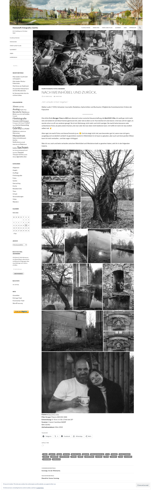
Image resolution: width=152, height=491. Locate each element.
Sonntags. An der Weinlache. (88, 469)
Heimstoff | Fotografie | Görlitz (25, 28)
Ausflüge (15, 178)
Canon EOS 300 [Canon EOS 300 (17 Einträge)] (20, 115)
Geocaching (16, 188)
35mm (45, 454)
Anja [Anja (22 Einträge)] (25, 109)
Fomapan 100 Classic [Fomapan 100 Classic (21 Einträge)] (18, 124)
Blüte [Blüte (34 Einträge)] (14, 115)
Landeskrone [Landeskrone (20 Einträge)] (22, 134)
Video (14, 203)
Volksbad (128, 456)
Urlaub (15, 198)
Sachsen (99, 456)
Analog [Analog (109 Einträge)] (16, 109)
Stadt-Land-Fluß (107, 27)
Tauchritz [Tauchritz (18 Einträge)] (15, 157)
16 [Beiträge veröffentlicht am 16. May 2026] (26, 229)
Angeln (15, 175)
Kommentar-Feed (17, 304)
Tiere (14, 196)
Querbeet (118, 27)
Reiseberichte (16, 193)
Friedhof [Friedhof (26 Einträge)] (27, 124)
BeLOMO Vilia (53, 414)
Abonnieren (18, 277)
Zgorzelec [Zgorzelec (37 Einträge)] (19, 162)
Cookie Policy (40, 488)
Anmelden (15, 299)
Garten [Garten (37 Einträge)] (18, 127)
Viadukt (113, 456)
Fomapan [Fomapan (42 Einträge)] (26, 122)
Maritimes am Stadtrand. (19, 86)
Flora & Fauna (85, 27)
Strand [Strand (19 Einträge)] (25, 155)
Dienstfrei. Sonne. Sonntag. (88, 476)
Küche (14, 191)
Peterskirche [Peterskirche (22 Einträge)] (16, 148)
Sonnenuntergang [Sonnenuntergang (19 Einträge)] (19, 155)
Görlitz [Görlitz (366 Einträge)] (17, 130)
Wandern (61, 88)
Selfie (106, 456)
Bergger (85, 454)
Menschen (96, 27)
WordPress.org (17, 306)
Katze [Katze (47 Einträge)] (15, 134)
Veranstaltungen (17, 201)
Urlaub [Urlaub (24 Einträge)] (25, 160)
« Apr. (14, 237)
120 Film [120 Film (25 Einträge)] (21, 106)
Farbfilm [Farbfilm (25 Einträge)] (26, 115)
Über (125, 27)
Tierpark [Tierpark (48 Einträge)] (21, 157)
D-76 (107, 454)
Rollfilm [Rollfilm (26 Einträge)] (15, 152)
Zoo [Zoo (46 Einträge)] (25, 162)
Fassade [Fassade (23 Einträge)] (15, 117)
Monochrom (64, 456)
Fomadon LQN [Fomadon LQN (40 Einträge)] (17, 122)
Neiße (80, 456)
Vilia (120, 456)
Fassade (114, 454)
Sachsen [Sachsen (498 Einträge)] (22, 152)
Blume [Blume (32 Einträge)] (27, 112)
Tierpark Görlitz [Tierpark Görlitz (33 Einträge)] (18, 160)
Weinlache (56, 459)
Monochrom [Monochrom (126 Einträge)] (19, 138)
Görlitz (45, 456)
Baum (59, 454)
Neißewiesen (89, 456)
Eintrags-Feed (16, 301)
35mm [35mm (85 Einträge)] (15, 106)
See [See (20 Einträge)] (14, 155)
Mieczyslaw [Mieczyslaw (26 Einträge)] (16, 136)
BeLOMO (66, 454)
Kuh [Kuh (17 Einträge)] (18, 134)
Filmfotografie (47, 88)
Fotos (55, 88)
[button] (61, 163)
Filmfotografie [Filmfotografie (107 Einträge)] (19, 119)
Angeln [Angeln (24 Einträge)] (22, 109)
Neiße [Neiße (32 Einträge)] (15, 146)
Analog (52, 454)
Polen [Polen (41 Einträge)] (22, 148)
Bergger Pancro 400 (97, 454)
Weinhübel (46, 459)
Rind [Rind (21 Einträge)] (25, 148)
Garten (15, 186)
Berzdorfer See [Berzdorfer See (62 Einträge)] (19, 112)
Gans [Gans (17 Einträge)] (14, 127)
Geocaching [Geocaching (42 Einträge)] (25, 127)
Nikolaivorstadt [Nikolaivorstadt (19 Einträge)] (21, 146)
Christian (58, 96)
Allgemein (15, 173)
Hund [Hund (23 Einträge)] (23, 131)
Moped (74, 456)
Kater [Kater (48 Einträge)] (27, 131)
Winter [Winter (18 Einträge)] (14, 162)
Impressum (132, 27)
